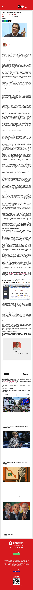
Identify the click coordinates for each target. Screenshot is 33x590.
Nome (5, 369)
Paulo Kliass (10, 44)
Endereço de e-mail (7, 365)
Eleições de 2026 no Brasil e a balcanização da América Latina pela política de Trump (15, 427)
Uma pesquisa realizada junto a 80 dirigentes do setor (16, 273)
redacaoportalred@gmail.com (10, 381)
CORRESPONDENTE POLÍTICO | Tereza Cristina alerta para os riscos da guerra (16, 463)
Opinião (11, 14)
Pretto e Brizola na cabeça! (8, 534)
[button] (2, 7)
